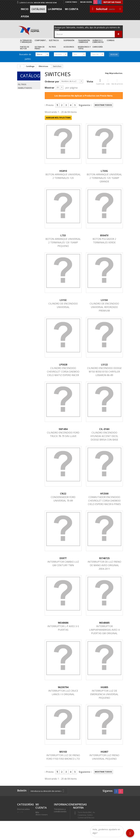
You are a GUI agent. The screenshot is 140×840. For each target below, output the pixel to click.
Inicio (24, 9)
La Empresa (55, 9)
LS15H (104, 300)
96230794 (63, 687)
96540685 (104, 622)
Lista (108, 82)
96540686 (63, 622)
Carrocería (97, 47)
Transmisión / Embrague (84, 41)
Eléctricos (54, 40)
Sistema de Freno (39, 48)
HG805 (104, 687)
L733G (104, 171)
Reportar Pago (112, 2)
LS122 (104, 364)
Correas (110, 40)
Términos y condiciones (60, 810)
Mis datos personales (41, 819)
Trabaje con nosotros (60, 819)
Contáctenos (71, 2)
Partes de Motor (24, 48)
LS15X (63, 300)
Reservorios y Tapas (84, 48)
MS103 (63, 751)
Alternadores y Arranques (26, 41)
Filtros (52, 47)
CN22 (63, 493)
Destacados (23, 809)
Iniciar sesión (86, 2)
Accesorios (69, 47)
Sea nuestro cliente (60, 825)
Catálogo (38, 9)
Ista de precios (117, 82)
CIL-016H (104, 429)
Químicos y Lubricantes (98, 41)
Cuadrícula (100, 82)
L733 (63, 235)
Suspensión (69, 40)
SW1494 (63, 429)
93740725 (104, 558)
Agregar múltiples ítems (58, 117)
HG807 (104, 751)
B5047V (104, 235)
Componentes (41, 40)
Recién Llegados (22, 817)
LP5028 (63, 364)
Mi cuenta (71, 9)
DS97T (63, 558)
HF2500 (104, 493)
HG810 (63, 171)
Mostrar (49, 87)
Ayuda (25, 16)
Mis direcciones (42, 813)
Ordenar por (52, 81)
